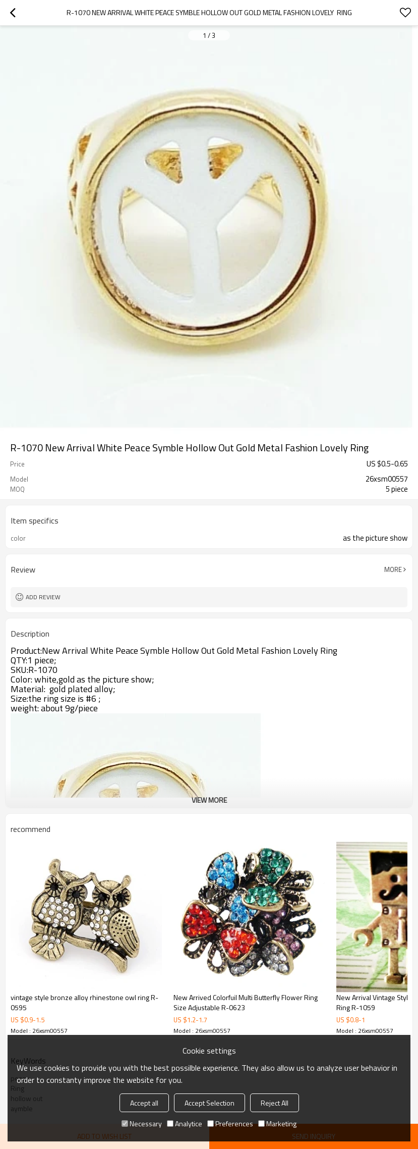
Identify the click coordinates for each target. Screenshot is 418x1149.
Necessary (142, 1123)
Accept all (144, 1103)
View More (209, 800)
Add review (43, 597)
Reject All (274, 1103)
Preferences (230, 1123)
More (393, 569)
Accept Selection (209, 1103)
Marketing (277, 1123)
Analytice (184, 1123)
